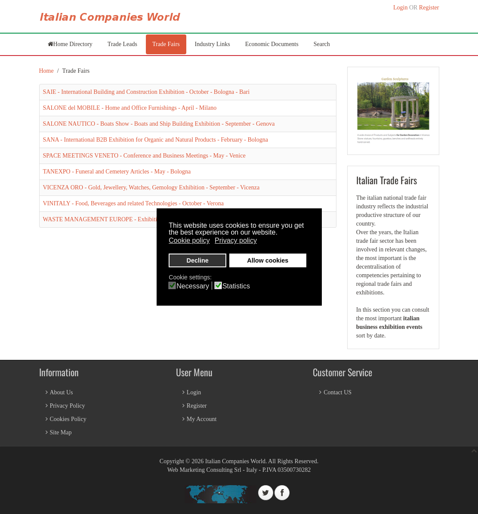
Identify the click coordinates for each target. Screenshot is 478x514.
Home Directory (73, 44)
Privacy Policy (67, 406)
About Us (61, 392)
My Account (202, 419)
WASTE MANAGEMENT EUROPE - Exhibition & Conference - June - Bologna (142, 219)
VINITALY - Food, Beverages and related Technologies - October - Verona (133, 203)
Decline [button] (198, 260)
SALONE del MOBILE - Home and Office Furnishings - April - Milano (130, 108)
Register (429, 7)
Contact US (338, 392)
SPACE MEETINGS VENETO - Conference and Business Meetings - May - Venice (144, 155)
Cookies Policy (68, 419)
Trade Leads (122, 44)
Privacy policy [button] (236, 240)
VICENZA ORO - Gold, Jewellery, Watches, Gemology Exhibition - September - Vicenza (151, 187)
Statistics (236, 286)
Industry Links (212, 44)
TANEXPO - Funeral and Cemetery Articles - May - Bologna (117, 171)
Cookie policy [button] (189, 240)
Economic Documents (272, 44)
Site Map (61, 432)
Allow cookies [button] (267, 260)
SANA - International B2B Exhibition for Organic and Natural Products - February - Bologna (155, 139)
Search (322, 44)
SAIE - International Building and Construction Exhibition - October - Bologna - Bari (146, 92)
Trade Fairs (166, 44)
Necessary (192, 286)
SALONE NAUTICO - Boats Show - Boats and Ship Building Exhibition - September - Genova (159, 124)
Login (400, 7)
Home (46, 71)
